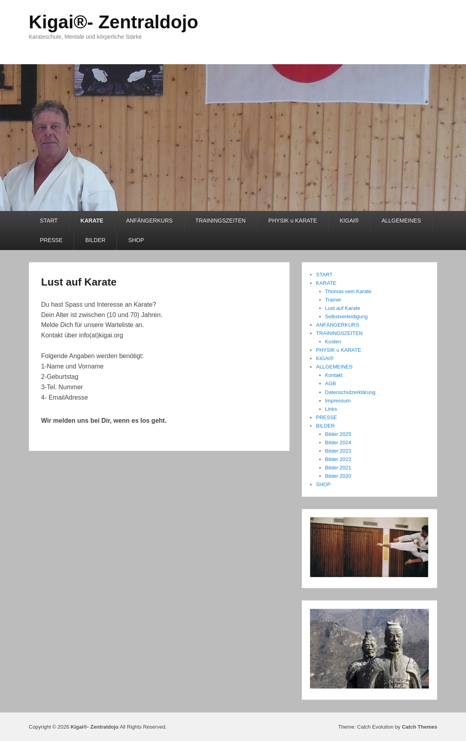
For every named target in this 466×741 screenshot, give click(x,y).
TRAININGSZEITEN (220, 220)
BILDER (95, 240)
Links (331, 409)
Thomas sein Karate (348, 291)
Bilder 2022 (338, 459)
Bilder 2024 (338, 442)
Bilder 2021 (338, 468)
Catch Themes (419, 727)
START (49, 220)
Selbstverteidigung (346, 316)
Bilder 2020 (338, 476)
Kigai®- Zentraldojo (113, 22)
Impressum (338, 401)
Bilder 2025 (338, 434)
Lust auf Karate (78, 282)
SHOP (136, 240)
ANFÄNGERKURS (149, 220)
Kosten (333, 342)
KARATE (92, 220)
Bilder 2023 (338, 451)
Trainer (333, 300)
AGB (330, 383)
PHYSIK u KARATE (293, 220)
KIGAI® (349, 220)
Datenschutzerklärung (350, 392)
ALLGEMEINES (401, 220)
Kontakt (334, 375)
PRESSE (51, 240)
